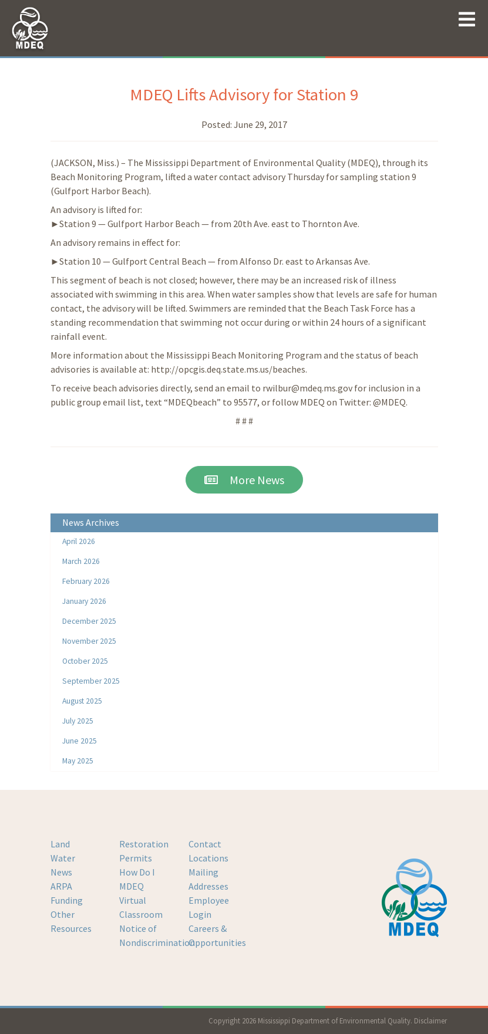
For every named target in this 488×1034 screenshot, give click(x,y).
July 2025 (77, 721)
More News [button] (244, 479)
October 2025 (85, 661)
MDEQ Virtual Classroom (141, 900)
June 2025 (79, 741)
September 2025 (91, 681)
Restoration (144, 844)
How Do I (137, 872)
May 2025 (77, 761)
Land (60, 844)
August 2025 (82, 701)
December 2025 (89, 621)
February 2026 (86, 581)
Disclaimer (430, 1020)
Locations (208, 858)
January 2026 (84, 601)
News (61, 872)
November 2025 (89, 641)
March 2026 (81, 561)
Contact (205, 844)
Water (63, 858)
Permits (135, 858)
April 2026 (78, 541)
